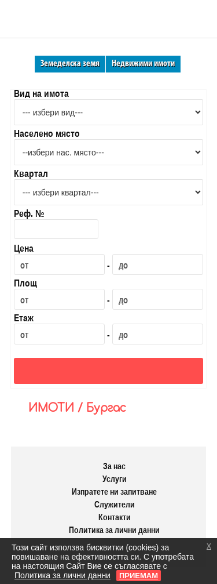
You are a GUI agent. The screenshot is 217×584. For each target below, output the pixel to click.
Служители (114, 504)
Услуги (114, 479)
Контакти (114, 517)
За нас (114, 466)
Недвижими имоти (143, 63)
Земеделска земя (70, 63)
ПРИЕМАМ (138, 575)
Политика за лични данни (114, 530)
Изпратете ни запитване (114, 491)
